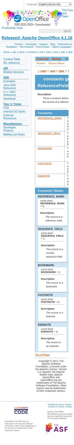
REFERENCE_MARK (50, 118)
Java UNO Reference (9, 87)
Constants (41, 63)
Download (31, 44)
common (32, 52)
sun (56, 52)
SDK (6, 77)
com (48, 52)
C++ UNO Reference (9, 93)
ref (41, 52)
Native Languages (61, 46)
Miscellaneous (12, 123)
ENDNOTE (44, 176)
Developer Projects (9, 129)
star (63, 52)
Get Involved (26, 46)
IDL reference (11, 62)
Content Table (11, 59)
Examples (9, 81)
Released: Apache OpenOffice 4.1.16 (37, 37)
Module (56, 58)
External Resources (9, 117)
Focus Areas (42, 46)
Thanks (69, 407)
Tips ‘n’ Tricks (12, 104)
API (5, 68)
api (14, 52)
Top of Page (42, 354)
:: (39, 71)
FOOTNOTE (45, 163)
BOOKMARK (45, 148)
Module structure (13, 72)
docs (21, 52)
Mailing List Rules (14, 134)
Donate (61, 407)
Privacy (68, 404)
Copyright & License (56, 404)
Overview (43, 58)
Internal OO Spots (14, 111)
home (6, 52)
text (70, 52)
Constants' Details (56, 63)
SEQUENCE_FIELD (49, 133)
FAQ (6, 107)
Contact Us (52, 407)
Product (19, 44)
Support (43, 44)
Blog (52, 44)
